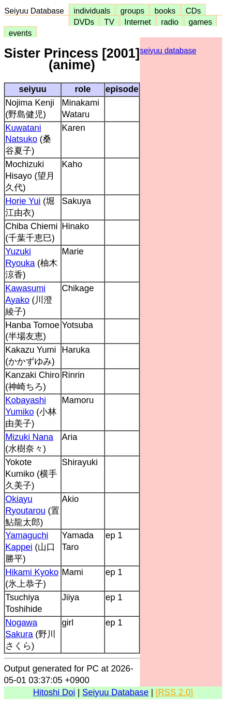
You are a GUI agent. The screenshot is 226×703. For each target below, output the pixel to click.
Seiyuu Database (36, 10)
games (200, 21)
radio (170, 21)
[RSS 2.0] (174, 692)
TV (109, 21)
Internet (137, 21)
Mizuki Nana (29, 437)
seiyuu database (168, 51)
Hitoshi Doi (54, 692)
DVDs (83, 21)
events (20, 33)
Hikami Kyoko (32, 572)
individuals (92, 10)
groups (132, 10)
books (165, 10)
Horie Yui (23, 201)
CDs (193, 10)
